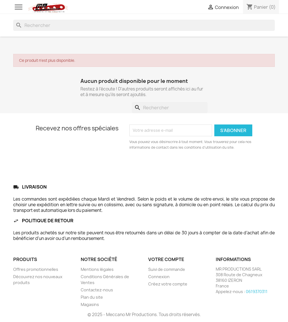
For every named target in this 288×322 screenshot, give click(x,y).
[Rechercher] (144, 25)
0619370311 (256, 291)
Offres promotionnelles (35, 269)
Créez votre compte (167, 284)
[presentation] (176, 166)
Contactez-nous (97, 289)
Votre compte (166, 259)
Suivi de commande (166, 269)
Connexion (159, 276)
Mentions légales (97, 269)
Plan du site (92, 297)
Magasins (90, 304)
